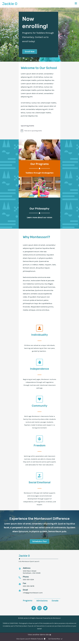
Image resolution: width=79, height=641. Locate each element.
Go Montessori (56, 618)
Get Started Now (55, 639)
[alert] (33, 131)
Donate (55, 600)
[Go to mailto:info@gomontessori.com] (38, 591)
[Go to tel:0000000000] (38, 578)
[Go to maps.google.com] (38, 571)
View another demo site (39, 635)
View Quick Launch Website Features (31, 639)
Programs (27, 600)
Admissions (42, 600)
